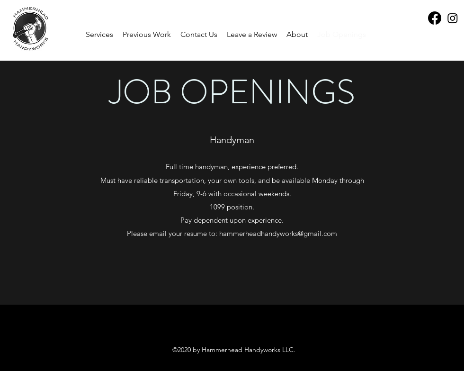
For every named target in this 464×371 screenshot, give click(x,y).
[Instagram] (452, 18)
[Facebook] (434, 18)
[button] (147, 34)
